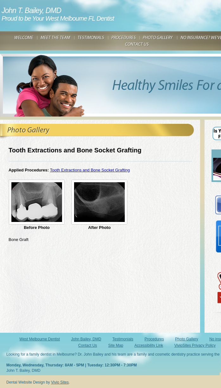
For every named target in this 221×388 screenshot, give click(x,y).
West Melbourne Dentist (39, 339)
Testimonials (122, 339)
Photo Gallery (186, 339)
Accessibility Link (148, 345)
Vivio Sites (60, 382)
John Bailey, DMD (86, 339)
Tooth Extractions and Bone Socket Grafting (90, 170)
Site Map (115, 345)
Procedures (154, 339)
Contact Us (87, 345)
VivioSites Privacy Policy (195, 345)
